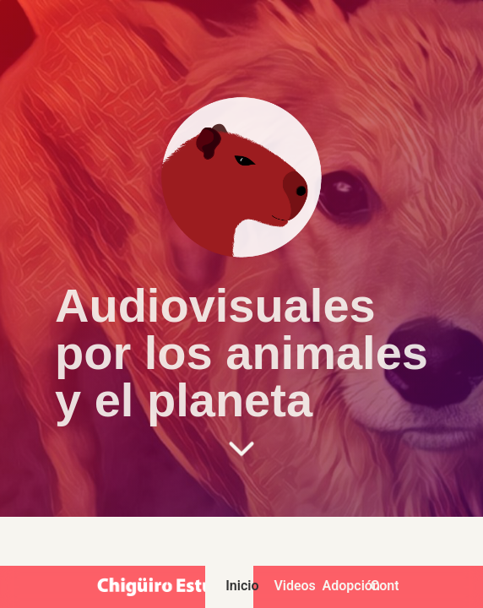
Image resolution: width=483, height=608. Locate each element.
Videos (287, 586)
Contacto (385, 586)
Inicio (239, 586)
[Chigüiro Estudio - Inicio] (168, 587)
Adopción (336, 586)
